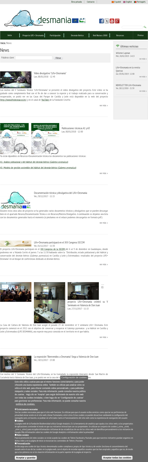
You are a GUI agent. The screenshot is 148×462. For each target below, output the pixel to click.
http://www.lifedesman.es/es (13, 99)
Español (116, 2)
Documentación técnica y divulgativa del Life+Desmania (60, 193)
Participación (55, 35)
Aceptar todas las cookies (117, 457)
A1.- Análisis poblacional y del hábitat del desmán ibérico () (34, 161)
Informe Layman (123, 53)
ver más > (104, 105)
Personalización (23, 443)
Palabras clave (7, 57)
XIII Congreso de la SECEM (52, 249)
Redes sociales (23, 435)
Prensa (140, 35)
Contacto (90, 2)
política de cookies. (25, 404)
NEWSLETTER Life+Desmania (128, 85)
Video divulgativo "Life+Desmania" (50, 73)
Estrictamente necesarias (27, 409)
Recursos (120, 35)
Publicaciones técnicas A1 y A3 (76, 128)
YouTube (45, 99)
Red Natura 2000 (100, 35)
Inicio (10, 35)
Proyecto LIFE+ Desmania (33, 35)
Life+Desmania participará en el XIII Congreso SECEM (59, 242)
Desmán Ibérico (77, 35)
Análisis (20, 420)
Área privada (76, 2)
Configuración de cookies (74, 377)
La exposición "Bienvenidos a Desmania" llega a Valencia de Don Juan (66, 356)
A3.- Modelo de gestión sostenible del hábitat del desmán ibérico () (38, 167)
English (127, 2)
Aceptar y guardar (26, 457)
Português (140, 2)
